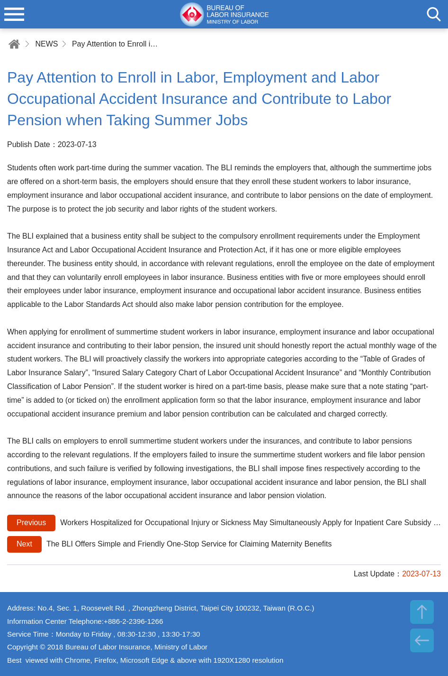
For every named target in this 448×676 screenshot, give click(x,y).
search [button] (434, 14)
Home (14, 44)
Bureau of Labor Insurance (224, 14)
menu (14, 14)
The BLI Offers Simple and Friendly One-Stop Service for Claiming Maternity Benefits (169, 544)
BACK (422, 640)
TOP (422, 612)
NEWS (46, 44)
